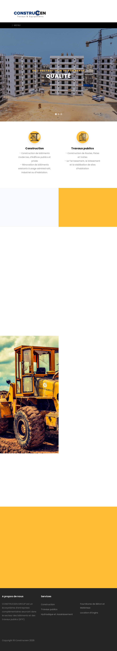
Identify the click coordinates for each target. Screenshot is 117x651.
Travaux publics (49, 609)
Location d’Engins (89, 612)
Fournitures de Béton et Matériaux (92, 605)
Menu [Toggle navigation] (16, 25)
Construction (48, 604)
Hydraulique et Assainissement (57, 614)
